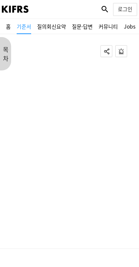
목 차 (6, 54)
